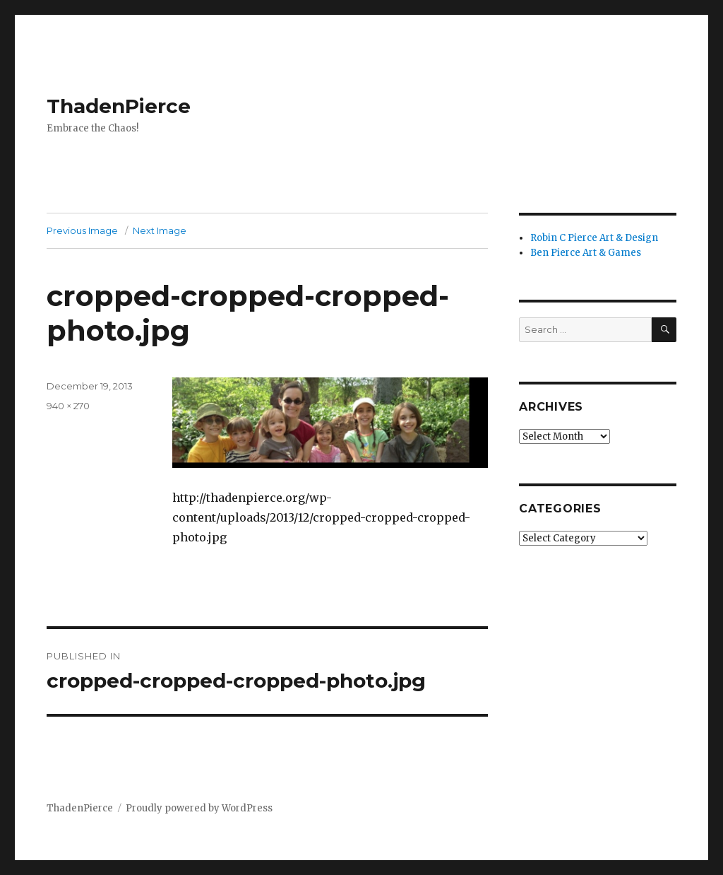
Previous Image (82, 230)
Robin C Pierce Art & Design (594, 238)
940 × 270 (68, 405)
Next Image (159, 230)
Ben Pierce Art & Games (585, 253)
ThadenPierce (119, 106)
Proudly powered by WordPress (199, 808)
